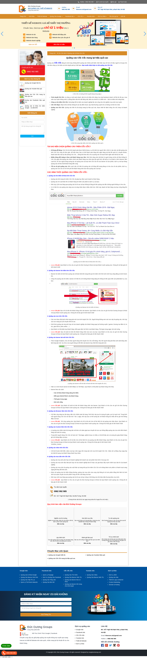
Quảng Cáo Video (92, 575)
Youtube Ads (90, 570)
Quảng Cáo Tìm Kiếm (71, 575)
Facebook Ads (46, 570)
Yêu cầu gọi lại (113, 16)
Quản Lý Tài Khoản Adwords (29, 582)
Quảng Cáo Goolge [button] (56, 16)
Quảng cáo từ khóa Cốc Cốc (76, 53)
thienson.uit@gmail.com (83, 9)
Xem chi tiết (33, 44)
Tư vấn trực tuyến (103, 2)
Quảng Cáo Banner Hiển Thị (73, 577)
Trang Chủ (23, 16)
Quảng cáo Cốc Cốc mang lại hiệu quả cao (62, 558)
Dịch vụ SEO (113, 575)
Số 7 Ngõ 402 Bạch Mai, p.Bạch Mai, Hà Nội (111, 9)
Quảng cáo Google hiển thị (57, 555)
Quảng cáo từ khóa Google (29, 575)
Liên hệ (123, 16)
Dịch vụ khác (112, 570)
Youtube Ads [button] (91, 16)
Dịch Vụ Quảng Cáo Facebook (52, 577)
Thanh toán (123, 2)
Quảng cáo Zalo (113, 577)
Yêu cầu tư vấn (59, 44)
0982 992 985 (66, 9)
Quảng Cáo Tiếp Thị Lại (28, 579)
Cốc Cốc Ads (62, 53)
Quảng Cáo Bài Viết (48, 582)
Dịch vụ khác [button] (102, 16)
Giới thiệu (32, 16)
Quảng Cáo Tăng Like (49, 579)
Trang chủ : (53, 53)
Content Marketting (114, 582)
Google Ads (24, 570)
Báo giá (114, 2)
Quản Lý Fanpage (48, 575)
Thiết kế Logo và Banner (116, 579)
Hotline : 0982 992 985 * (87, 2)
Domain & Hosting (114, 584)
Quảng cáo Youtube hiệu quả (96, 555)
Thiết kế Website (42, 16)
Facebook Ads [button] (70, 16)
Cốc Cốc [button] (81, 16)
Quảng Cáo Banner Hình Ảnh (29, 577)
